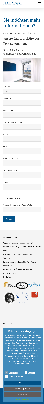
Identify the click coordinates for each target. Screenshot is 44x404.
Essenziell (11, 372)
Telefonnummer (22, 173)
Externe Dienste (14, 376)
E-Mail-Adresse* (22, 161)
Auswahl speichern (22, 389)
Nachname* (22, 113)
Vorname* (22, 101)
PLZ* (22, 137)
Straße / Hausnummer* (22, 125)
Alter (22, 185)
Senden (9, 219)
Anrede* (22, 90)
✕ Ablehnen (22, 395)
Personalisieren (22, 399)
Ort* (22, 149)
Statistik (30, 372)
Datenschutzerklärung (22, 364)
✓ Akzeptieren (22, 383)
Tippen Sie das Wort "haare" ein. (17, 205)
